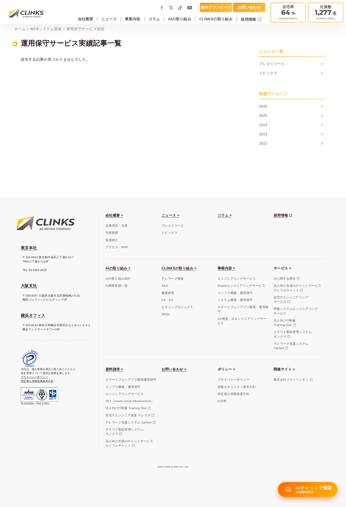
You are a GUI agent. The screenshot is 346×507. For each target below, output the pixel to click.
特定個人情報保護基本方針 (37, 381)
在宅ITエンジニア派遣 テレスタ (127, 415)
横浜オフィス (33, 315)
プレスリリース (271, 64)
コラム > (225, 215)
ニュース (109, 19)
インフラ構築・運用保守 (235, 293)
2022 (263, 143)
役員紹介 (111, 240)
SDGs (166, 314)
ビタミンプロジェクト (177, 307)
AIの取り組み (179, 19)
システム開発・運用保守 (235, 300)
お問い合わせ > (174, 369)
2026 (263, 106)
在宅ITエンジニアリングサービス (291, 299)
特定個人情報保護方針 (233, 394)
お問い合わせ (249, 7)
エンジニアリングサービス (237, 278)
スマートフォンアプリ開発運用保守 (130, 379)
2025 (263, 116)
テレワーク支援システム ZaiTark (128, 422)
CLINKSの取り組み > (179, 268)
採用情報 (249, 19)
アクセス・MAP (116, 247)
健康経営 (168, 293)
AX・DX (167, 300)
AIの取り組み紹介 (118, 278)
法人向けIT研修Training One (284, 323)
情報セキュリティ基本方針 (237, 387)
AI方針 (222, 401)
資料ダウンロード (216, 7)
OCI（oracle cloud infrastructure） (129, 401)
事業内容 (132, 19)
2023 (263, 134)
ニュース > (170, 215)
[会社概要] (325, 12)
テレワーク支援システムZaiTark (291, 346)
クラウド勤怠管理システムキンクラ (293, 334)
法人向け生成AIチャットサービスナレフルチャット (297, 288)
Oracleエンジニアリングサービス (241, 285)
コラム (154, 19)
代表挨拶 (111, 232)
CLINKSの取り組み (216, 19)
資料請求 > (114, 369)
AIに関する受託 (285, 278)
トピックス (268, 73)
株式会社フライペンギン (291, 379)
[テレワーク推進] (288, 12)
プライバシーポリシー (34, 377)
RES (165, 285)
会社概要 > (114, 215)
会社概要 (85, 19)
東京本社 (29, 248)
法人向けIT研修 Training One (126, 408)
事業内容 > (226, 268)
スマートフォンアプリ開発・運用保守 (243, 309)
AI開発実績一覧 (116, 285)
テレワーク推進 (173, 278)
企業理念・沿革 (116, 225)
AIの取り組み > (118, 268)
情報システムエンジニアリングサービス (296, 311)
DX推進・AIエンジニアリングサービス (242, 321)
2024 (263, 125)
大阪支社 (29, 286)
